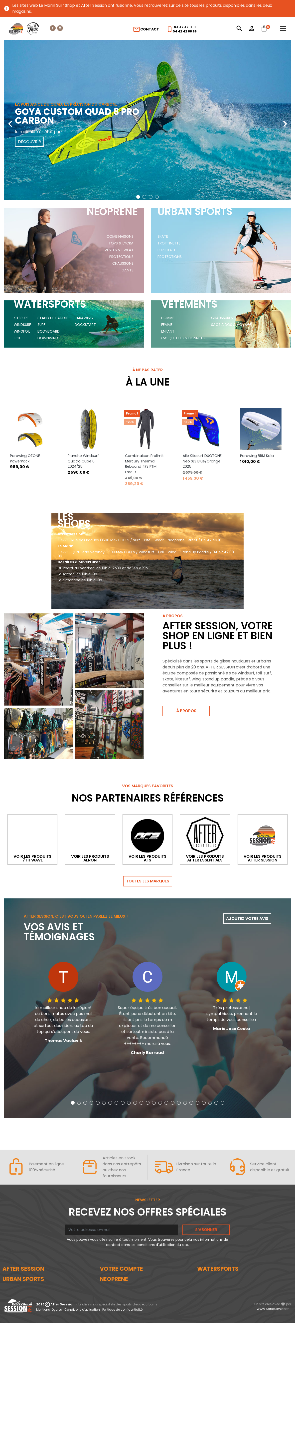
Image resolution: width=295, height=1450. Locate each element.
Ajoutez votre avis (247, 903)
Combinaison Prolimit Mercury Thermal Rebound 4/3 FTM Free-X (144, 424)
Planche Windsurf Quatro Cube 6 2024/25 (83, 421)
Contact (146, 29)
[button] (138, 197)
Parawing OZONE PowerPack (25, 419)
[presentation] (10, 120)
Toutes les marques (147, 865)
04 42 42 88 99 (185, 31)
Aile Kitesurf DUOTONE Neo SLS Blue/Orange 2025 (202, 421)
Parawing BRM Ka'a (257, 416)
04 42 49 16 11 (185, 27)
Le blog (9, 1270)
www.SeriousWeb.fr (273, 1436)
